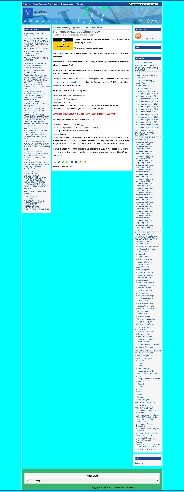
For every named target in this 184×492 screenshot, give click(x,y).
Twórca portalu (67, 4)
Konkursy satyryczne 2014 (147, 104)
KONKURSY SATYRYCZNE (145, 91)
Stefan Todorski (143, 301)
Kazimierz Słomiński (145, 275)
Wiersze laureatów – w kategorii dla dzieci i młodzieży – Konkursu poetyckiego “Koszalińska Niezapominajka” (36, 165)
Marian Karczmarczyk (145, 285)
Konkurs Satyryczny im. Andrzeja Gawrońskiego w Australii (146, 440)
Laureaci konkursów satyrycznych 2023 (144, 226)
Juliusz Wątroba (143, 270)
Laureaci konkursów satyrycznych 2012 (144, 175)
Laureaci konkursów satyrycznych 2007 (144, 152)
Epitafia (140, 363)
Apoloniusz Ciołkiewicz (146, 249)
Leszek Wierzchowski (145, 278)
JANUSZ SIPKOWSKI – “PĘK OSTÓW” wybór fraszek (35, 81)
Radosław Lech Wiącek (146, 296)
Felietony (140, 366)
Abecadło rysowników (145, 332)
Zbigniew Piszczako (145, 347)
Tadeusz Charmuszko (145, 306)
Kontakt (80, 4)
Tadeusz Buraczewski (145, 303)
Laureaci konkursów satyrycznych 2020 (144, 212)
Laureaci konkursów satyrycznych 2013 (144, 180)
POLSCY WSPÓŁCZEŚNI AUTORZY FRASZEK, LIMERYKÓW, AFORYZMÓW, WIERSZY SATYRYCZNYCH (146, 236)
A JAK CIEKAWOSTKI (143, 63)
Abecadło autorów (144, 241)
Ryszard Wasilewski (145, 298)
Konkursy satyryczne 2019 (147, 117)
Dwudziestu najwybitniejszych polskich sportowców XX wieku (35, 76)
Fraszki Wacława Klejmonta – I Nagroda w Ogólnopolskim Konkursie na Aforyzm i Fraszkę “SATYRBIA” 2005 (36, 123)
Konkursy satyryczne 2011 (147, 96)
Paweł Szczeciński (144, 290)
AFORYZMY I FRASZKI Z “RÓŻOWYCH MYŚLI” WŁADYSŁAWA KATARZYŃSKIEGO (34, 204)
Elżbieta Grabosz (144, 252)
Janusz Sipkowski (144, 265)
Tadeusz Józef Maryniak (146, 309)
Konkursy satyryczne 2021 (147, 122)
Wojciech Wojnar (143, 316)
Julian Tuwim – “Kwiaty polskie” (36, 49)
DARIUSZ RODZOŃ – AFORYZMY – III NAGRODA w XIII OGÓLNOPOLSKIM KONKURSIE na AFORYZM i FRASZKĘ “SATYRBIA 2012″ (36, 180)
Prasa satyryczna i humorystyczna (148, 350)
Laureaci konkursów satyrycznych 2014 (144, 185)
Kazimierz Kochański (145, 272)
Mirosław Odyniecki (144, 288)
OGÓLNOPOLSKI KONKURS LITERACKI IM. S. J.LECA (148, 446)
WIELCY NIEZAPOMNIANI (145, 403)
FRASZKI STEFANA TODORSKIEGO (31, 172)
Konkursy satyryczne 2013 (73, 28)
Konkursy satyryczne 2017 (147, 112)
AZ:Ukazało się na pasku (144, 65)
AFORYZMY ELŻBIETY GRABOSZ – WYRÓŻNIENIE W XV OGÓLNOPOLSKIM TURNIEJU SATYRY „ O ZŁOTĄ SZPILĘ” (36, 156)
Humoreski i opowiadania (147, 374)
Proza (139, 389)
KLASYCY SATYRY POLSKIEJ (146, 76)
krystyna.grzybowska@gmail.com (66, 82)
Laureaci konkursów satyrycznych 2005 (144, 143)
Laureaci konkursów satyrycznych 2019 (144, 208)
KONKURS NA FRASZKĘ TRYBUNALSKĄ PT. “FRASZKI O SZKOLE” (37, 87)
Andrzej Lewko (143, 244)
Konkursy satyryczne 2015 (147, 107)
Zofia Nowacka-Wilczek (146, 324)
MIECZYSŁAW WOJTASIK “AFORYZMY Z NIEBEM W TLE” (36, 116)
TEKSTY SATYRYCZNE (144, 358)
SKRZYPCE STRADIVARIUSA (35, 38)
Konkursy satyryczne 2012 (147, 99)
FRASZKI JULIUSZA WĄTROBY (36, 41)
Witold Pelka (142, 314)
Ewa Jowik (141, 254)
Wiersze (140, 397)
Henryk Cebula (143, 334)
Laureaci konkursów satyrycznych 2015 (144, 189)
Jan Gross (141, 78)
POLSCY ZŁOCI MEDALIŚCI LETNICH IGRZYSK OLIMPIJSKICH (35, 53)
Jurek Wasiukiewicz (144, 337)
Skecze (140, 394)
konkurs (74, 79)
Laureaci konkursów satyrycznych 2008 (144, 157)
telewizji (124, 53)
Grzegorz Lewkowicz (145, 259)
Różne (139, 392)
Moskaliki (140, 384)
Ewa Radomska (143, 257)
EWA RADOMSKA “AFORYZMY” (36, 144)
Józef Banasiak (143, 267)
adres (97, 105)
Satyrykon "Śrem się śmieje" (148, 449)
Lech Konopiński (143, 86)
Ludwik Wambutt (143, 280)
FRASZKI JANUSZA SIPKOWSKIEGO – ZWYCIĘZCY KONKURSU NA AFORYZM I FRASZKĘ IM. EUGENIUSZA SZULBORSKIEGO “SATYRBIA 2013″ (36, 134)
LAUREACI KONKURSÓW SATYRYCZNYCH (145, 139)
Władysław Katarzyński (146, 319)
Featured (138, 73)
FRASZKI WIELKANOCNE (34, 141)
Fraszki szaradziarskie (146, 371)
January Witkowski (144, 262)
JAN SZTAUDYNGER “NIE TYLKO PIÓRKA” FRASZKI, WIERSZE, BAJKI (34, 110)
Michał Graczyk (143, 342)
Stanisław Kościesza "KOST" (148, 345)
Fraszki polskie (143, 368)
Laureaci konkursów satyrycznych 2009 (144, 162)
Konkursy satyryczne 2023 (147, 127)
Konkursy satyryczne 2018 (147, 114)
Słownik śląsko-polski (143, 356)
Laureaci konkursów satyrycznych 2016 (144, 194)
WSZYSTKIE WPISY (94, 28)
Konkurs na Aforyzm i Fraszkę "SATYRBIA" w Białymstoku (148, 416)
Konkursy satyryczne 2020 (147, 120)
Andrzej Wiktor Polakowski (147, 246)
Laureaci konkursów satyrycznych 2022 (144, 221)
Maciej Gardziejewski (145, 283)
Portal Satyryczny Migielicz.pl (45, 4)
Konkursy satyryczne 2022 (147, 125)
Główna (26, 4)
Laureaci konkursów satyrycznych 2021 (144, 217)
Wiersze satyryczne (144, 400)
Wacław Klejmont (144, 88)
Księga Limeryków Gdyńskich (148, 379)
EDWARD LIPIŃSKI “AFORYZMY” (31, 197)
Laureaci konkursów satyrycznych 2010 (144, 166)
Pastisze (140, 387)
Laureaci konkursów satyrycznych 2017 (144, 198)
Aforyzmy (140, 361)
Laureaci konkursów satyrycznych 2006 (144, 148)
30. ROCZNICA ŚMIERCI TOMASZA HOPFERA (33, 67)
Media (137, 230)
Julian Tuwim (142, 83)
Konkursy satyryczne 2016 (147, 109)
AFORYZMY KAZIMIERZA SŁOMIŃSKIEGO (34, 71)
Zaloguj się (139, 463)
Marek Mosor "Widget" (146, 339)
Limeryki (140, 381)
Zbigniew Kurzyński (144, 322)
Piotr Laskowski (143, 293)
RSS (153, 39)
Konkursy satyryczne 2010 (147, 94)
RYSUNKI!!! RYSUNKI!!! (144, 353)
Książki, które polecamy (144, 130)
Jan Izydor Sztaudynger (146, 81)
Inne (139, 376)
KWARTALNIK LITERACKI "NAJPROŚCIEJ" (145, 134)
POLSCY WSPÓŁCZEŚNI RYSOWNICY (145, 328)
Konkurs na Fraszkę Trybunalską (144, 425)
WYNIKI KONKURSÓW (144, 408)
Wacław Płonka (143, 311)
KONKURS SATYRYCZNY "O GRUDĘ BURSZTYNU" (148, 434)
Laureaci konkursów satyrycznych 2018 (144, 203)
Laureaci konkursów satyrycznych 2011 (144, 171)
